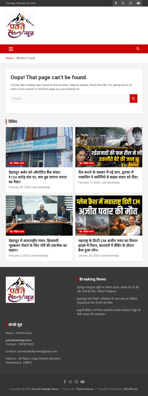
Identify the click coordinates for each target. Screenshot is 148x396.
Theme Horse (84, 389)
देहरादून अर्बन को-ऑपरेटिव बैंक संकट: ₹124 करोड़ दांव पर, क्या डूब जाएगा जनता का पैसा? (38, 177)
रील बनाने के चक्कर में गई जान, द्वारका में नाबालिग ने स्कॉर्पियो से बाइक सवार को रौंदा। (108, 174)
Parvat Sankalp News (45, 389)
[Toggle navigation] (11, 48)
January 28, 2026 (88, 255)
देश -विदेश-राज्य (17, 163)
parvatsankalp (41, 187)
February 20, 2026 (19, 187)
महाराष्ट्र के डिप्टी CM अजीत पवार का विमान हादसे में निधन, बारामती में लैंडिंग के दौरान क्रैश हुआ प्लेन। (108, 245)
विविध (12, 121)
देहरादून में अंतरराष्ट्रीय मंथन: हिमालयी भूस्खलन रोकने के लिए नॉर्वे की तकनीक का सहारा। (38, 245)
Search (133, 98)
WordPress (131, 389)
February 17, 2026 (89, 182)
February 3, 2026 (19, 255)
